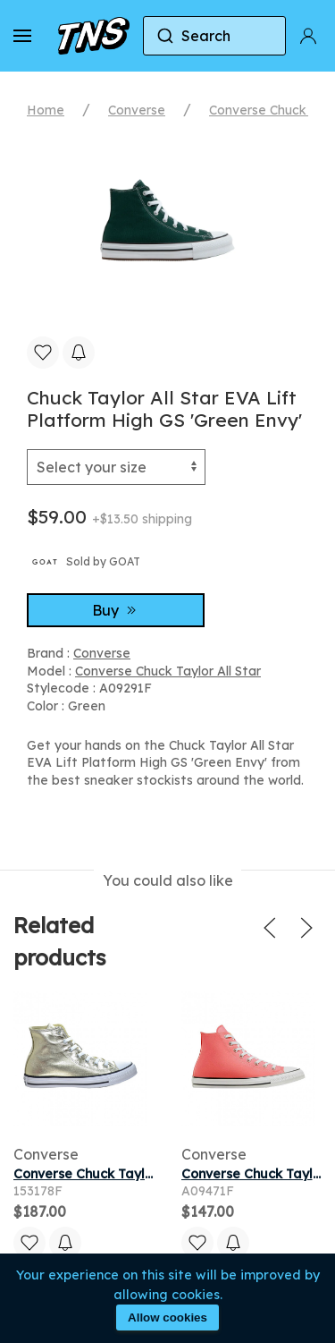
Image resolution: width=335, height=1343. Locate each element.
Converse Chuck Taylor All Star (168, 671)
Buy (116, 610)
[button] (22, 36)
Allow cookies (167, 1317)
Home (45, 110)
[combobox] (214, 35)
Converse (136, 110)
